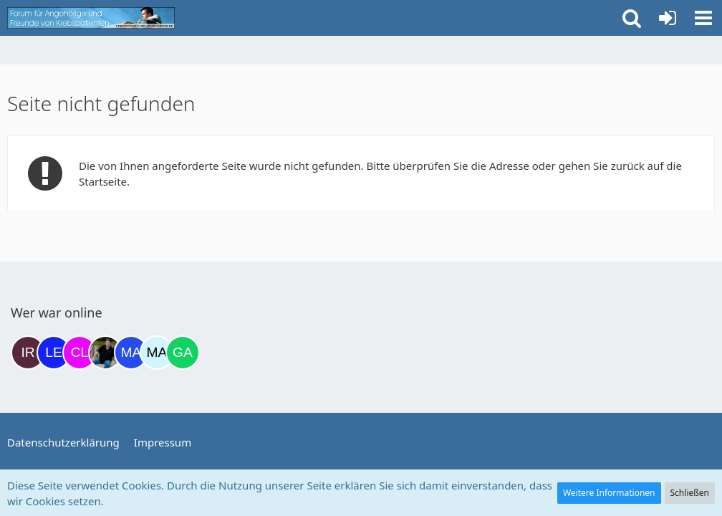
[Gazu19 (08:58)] (182, 352)
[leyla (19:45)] (54, 352)
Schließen (689, 493)
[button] (703, 18)
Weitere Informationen (609, 493)
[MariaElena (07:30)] (157, 352)
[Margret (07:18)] (131, 352)
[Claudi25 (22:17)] (79, 352)
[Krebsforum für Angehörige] (91, 18)
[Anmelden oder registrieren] (667, 18)
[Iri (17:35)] (28, 352)
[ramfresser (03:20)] (105, 352)
